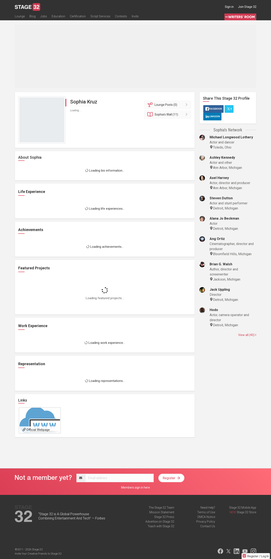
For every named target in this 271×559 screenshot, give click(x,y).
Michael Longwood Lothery (231, 137)
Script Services (100, 16)
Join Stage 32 (247, 6)
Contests (121, 16)
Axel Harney (219, 178)
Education (58, 16)
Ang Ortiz (217, 239)
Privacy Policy (205, 521)
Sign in (229, 6)
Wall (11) (168, 114)
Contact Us (207, 526)
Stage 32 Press (164, 517)
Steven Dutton (221, 198)
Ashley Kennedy (222, 158)
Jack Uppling (220, 290)
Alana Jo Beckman (224, 218)
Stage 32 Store (246, 512)
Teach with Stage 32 (161, 526)
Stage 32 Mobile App (242, 507)
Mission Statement (161, 512)
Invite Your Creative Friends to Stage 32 (38, 553)
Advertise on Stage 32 (159, 521)
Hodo (214, 310)
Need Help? (207, 507)
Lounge (20, 16)
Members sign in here (135, 487)
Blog (32, 16)
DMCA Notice (206, 517)
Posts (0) (168, 104)
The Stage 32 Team (161, 507)
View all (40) (247, 335)
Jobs (43, 16)
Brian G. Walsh (221, 264)
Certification (78, 16)
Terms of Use (206, 512)
